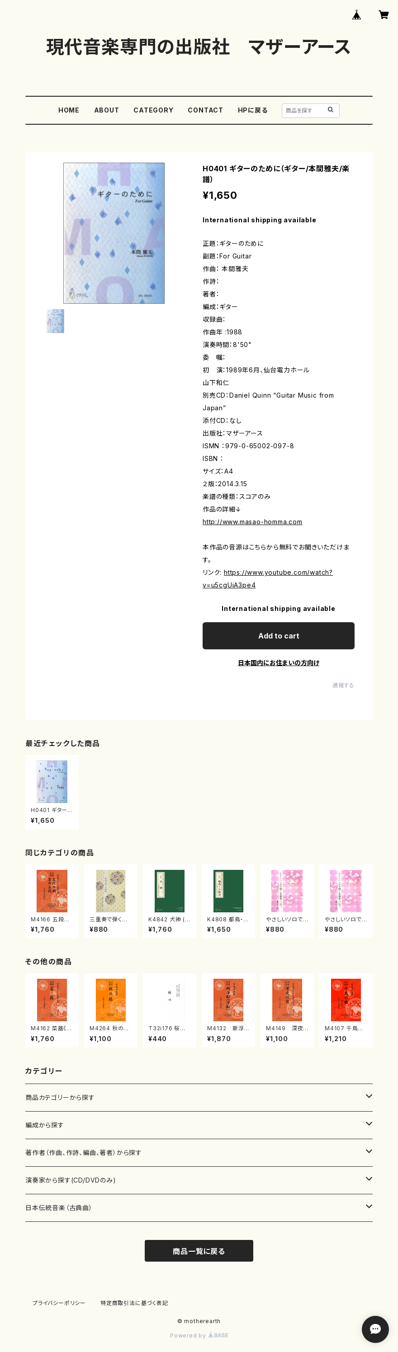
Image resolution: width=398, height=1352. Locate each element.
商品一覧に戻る (199, 1251)
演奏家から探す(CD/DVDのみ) (70, 1180)
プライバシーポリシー (59, 1303)
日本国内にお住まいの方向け (278, 663)
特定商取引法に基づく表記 (134, 1303)
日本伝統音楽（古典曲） (59, 1207)
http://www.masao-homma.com (253, 522)
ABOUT (106, 110)
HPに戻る (253, 110)
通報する (343, 685)
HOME (69, 110)
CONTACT (205, 110)
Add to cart (278, 635)
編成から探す (44, 1125)
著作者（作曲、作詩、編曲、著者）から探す (83, 1152)
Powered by (199, 1335)
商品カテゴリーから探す (60, 1097)
